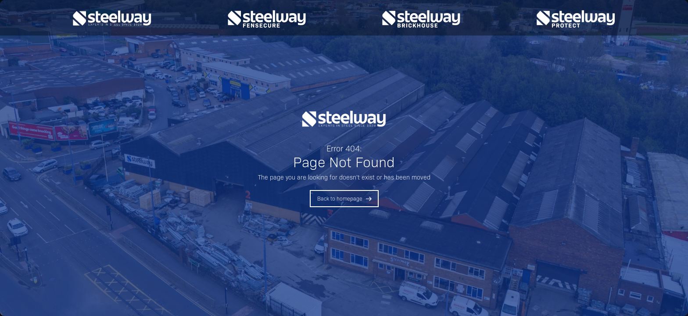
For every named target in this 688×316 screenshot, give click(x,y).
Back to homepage (339, 198)
